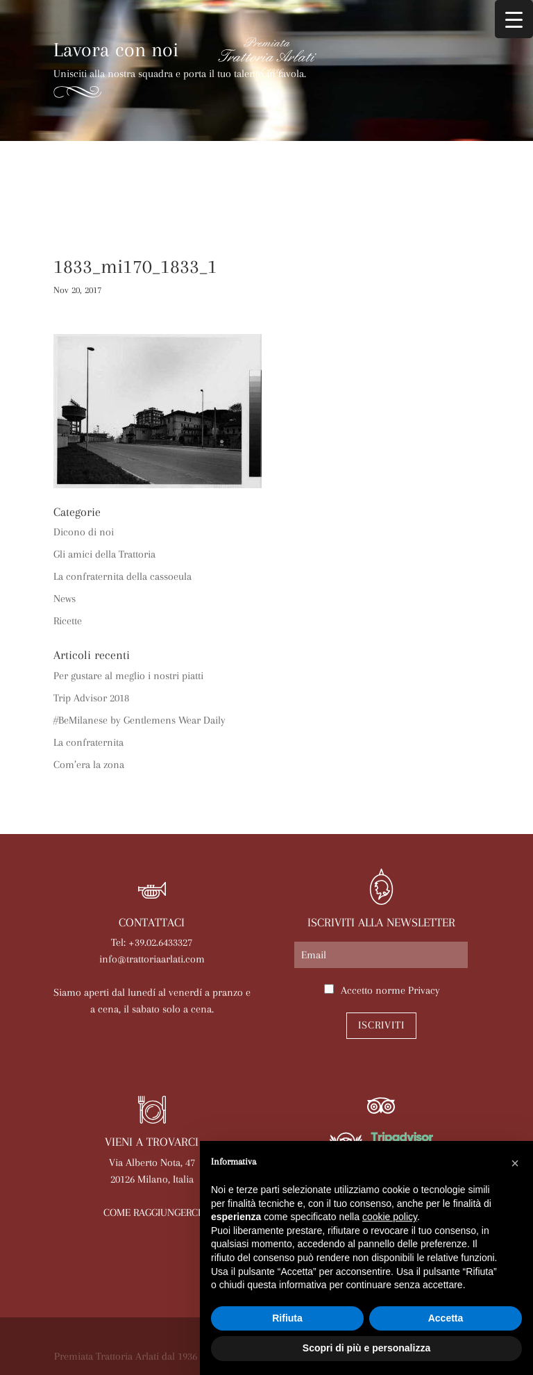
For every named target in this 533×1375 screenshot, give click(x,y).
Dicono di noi (83, 532)
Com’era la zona (88, 764)
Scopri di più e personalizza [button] (366, 1347)
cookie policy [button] (389, 1216)
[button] (515, 1163)
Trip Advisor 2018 (91, 698)
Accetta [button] (446, 1318)
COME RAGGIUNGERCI (152, 1212)
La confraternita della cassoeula (122, 576)
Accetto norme (390, 990)
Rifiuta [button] (287, 1318)
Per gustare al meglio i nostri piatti (128, 675)
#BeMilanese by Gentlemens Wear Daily (139, 720)
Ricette (67, 621)
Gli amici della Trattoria (104, 554)
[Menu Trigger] (514, 19)
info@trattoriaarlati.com (152, 959)
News (64, 598)
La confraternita (88, 742)
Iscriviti (381, 1025)
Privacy (424, 990)
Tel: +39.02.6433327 (151, 942)
